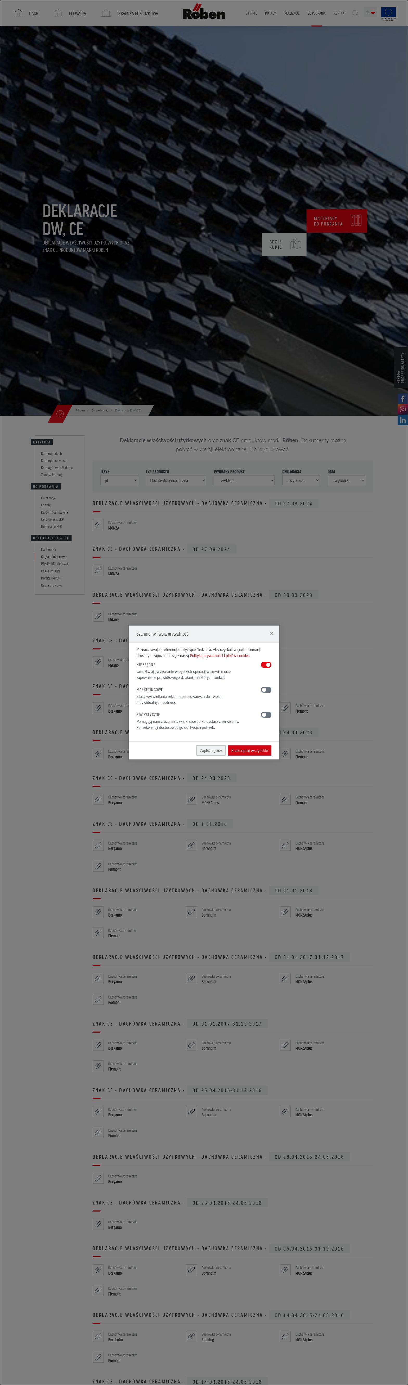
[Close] (271, 633)
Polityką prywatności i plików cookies (219, 655)
